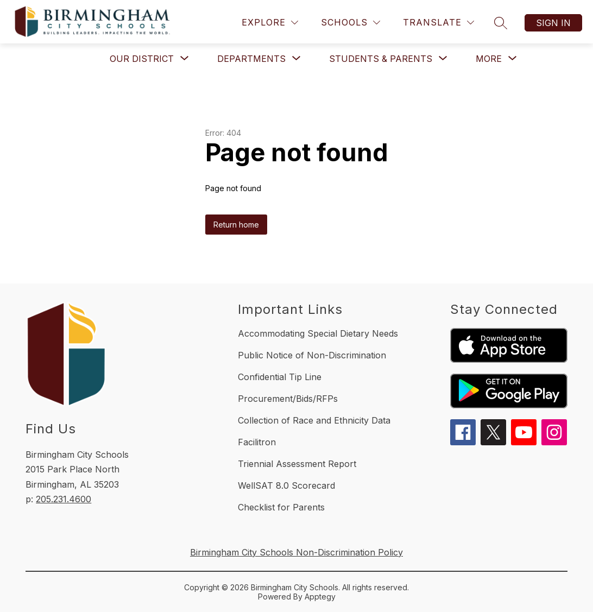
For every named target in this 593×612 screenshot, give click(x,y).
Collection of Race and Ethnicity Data (314, 420)
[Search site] (500, 22)
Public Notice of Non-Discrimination (312, 355)
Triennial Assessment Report (297, 463)
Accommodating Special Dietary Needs (318, 333)
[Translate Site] (438, 22)
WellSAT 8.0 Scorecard (286, 485)
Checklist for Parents (281, 507)
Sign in (553, 22)
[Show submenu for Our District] (142, 58)
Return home (236, 224)
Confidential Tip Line (279, 376)
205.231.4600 (63, 499)
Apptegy (320, 596)
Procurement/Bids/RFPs (288, 398)
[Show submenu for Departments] (251, 58)
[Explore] (270, 22)
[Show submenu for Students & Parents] (380, 58)
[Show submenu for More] (489, 58)
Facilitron (257, 442)
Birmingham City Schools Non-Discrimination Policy (296, 552)
